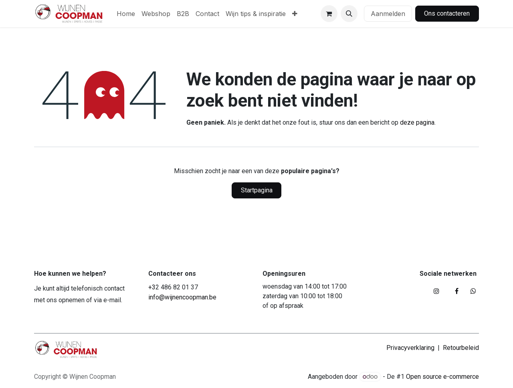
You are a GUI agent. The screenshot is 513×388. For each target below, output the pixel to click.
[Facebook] (456, 291)
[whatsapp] (473, 291)
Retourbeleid (461, 348)
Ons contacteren (447, 13)
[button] (349, 13)
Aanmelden (388, 14)
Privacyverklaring (410, 348)
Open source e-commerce (442, 376)
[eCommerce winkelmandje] (329, 13)
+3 (152, 287)
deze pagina (417, 122)
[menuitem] (125, 14)
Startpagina (257, 190)
